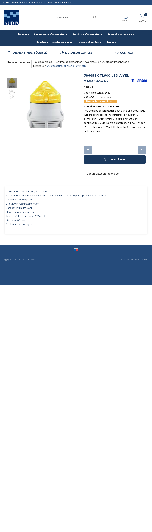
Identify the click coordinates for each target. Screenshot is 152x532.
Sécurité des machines (121, 34)
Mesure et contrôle (90, 42)
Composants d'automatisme (51, 34)
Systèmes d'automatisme (88, 34)
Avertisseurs (92, 61)
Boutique (23, 34)
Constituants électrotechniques (55, 42)
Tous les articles (42, 61)
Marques (111, 42)
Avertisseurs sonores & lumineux (66, 65)
